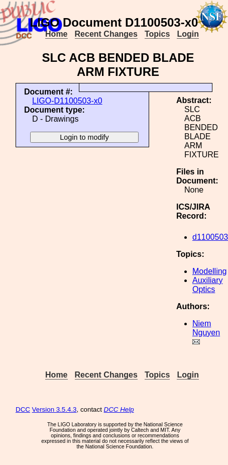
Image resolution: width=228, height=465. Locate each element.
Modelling (209, 271)
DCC (23, 409)
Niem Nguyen (206, 328)
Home (56, 34)
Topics (157, 34)
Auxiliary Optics (207, 285)
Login (188, 34)
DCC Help (119, 409)
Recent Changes (106, 34)
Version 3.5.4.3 (54, 409)
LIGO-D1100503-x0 (67, 101)
